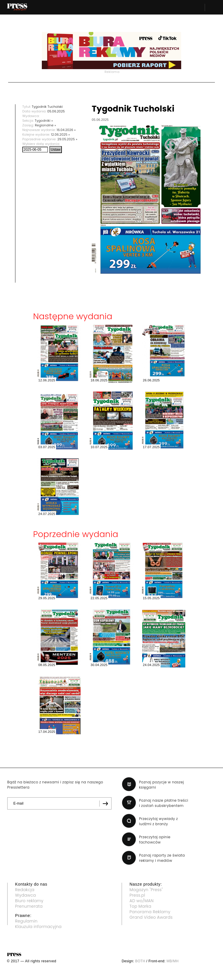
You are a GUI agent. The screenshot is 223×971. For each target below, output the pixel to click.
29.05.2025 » (67, 139)
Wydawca (25, 895)
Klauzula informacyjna (38, 926)
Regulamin (26, 921)
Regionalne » (45, 125)
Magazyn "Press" (146, 890)
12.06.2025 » (60, 134)
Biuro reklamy (29, 901)
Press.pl (137, 895)
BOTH (140, 961)
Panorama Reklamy (150, 912)
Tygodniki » (44, 120)
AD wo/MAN (142, 901)
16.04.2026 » (66, 130)
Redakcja (24, 890)
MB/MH (172, 961)
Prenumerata (29, 906)
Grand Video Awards (151, 917)
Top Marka (140, 906)
